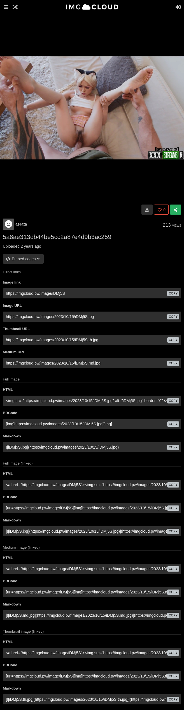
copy (173, 293)
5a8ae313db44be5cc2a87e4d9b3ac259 (57, 236)
